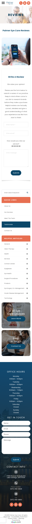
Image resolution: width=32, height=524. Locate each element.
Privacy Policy (12, 518)
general (7, 244)
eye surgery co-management (14, 288)
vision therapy (9, 249)
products (7, 283)
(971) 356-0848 (16, 489)
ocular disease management (14, 293)
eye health (7, 274)
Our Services (8, 212)
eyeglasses (8, 269)
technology (8, 298)
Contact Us (8, 231)
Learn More (16, 318)
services (7, 259)
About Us (7, 206)
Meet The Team (9, 218)
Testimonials (8, 224)
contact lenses (9, 264)
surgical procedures (11, 278)
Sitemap (21, 518)
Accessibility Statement (19, 517)
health (6, 254)
